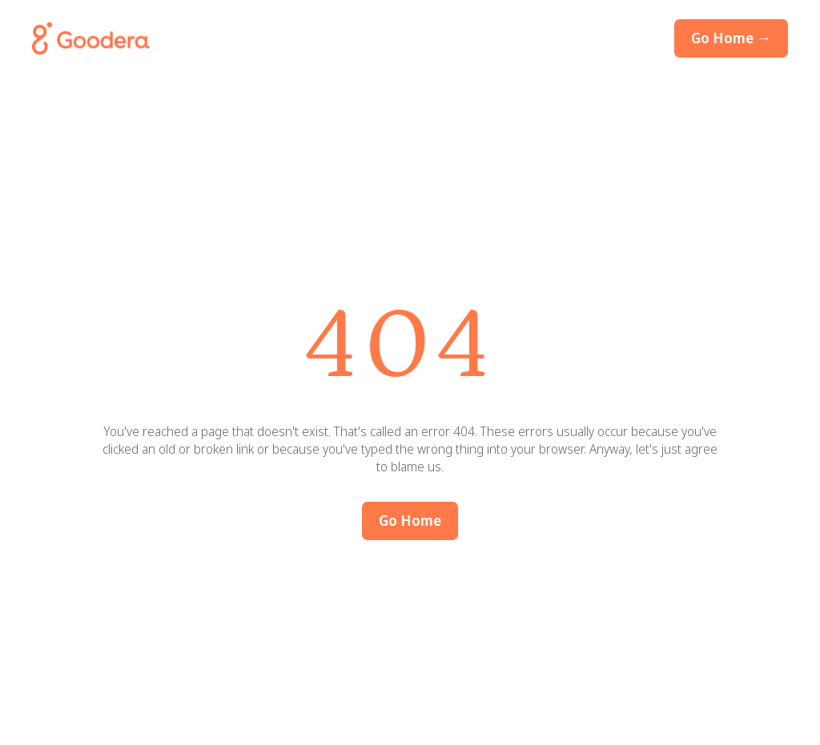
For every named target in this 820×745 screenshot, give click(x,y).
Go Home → (731, 37)
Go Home (410, 520)
